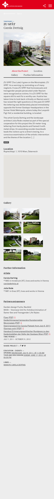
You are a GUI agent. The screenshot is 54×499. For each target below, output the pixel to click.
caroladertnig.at (11, 284)
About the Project (20, 70)
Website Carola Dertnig (14, 365)
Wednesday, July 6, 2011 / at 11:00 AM (28, 353)
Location (38, 70)
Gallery (14, 74)
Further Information (33, 74)
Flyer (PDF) (9, 318)
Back (19, 14)
